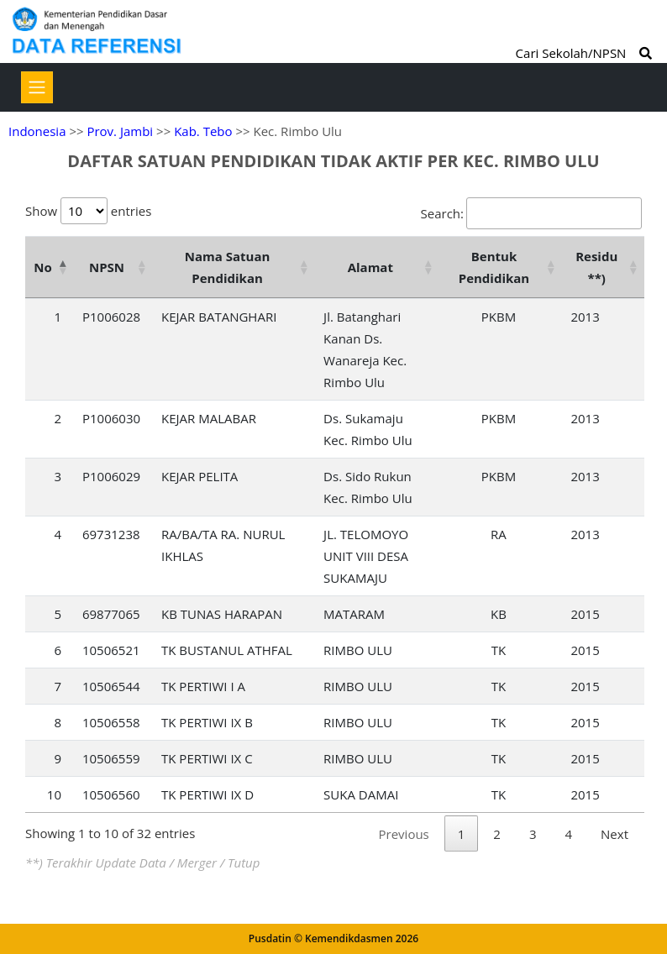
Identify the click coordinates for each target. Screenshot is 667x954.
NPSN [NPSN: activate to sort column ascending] (106, 267)
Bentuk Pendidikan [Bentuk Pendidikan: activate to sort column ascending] (494, 267)
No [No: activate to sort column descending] (42, 267)
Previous (404, 834)
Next (614, 834)
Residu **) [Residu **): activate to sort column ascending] (596, 267)
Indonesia (37, 131)
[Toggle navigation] (37, 87)
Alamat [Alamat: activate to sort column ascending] (370, 267)
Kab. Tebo (203, 131)
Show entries (88, 210)
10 (54, 794)
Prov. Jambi (120, 131)
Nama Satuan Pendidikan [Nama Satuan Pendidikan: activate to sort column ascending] (227, 267)
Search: (531, 213)
